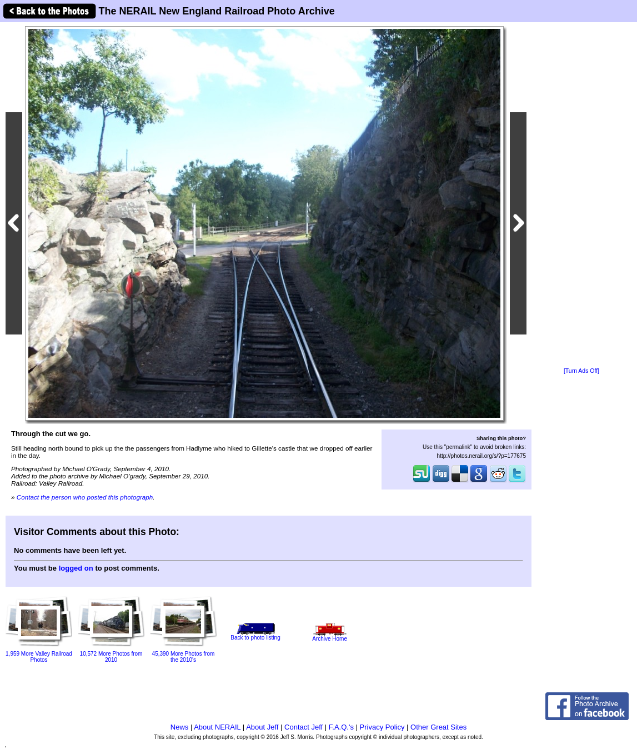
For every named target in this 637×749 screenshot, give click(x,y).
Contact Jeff (303, 727)
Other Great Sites (438, 727)
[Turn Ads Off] (581, 371)
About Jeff (262, 727)
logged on (76, 568)
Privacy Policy (382, 727)
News (179, 727)
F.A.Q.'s (341, 727)
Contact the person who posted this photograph (85, 497)
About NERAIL (217, 727)
